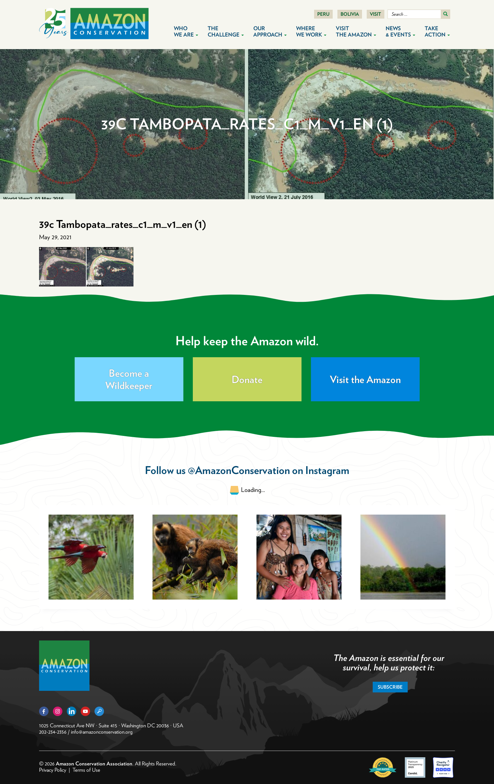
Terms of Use (86, 770)
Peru (323, 14)
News (400, 31)
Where (311, 31)
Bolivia (350, 14)
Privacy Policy (52, 770)
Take (437, 31)
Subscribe (390, 687)
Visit (375, 14)
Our (270, 31)
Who (186, 31)
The (226, 31)
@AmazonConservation (239, 470)
